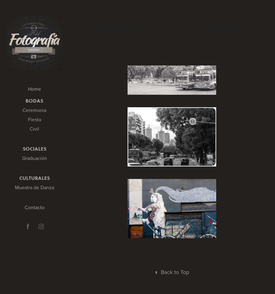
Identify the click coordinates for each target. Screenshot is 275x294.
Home (34, 88)
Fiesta (34, 119)
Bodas (34, 101)
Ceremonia (34, 110)
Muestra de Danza (34, 187)
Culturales (34, 178)
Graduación (34, 158)
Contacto (34, 207)
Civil (34, 128)
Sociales (34, 149)
